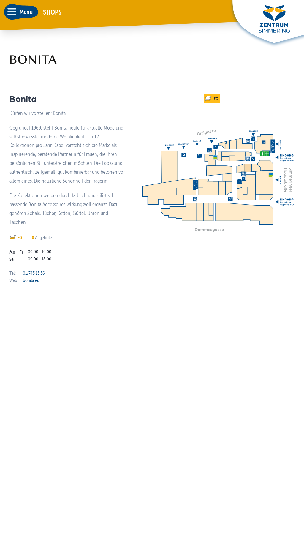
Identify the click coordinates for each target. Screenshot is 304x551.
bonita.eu (31, 280)
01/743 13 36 (34, 273)
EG (211, 98)
